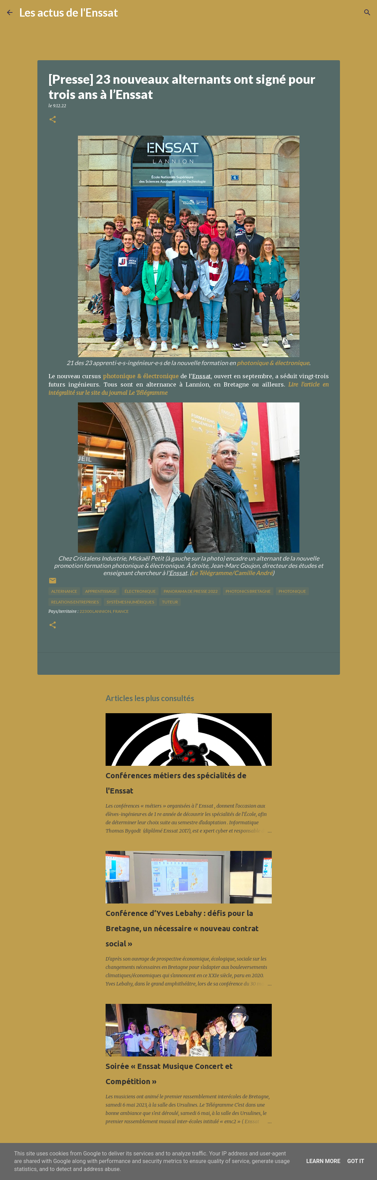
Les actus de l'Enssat (68, 12)
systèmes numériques (130, 602)
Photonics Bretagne (248, 591)
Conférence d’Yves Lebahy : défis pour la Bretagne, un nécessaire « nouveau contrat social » (182, 928)
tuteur (170, 602)
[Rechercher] (128, 12)
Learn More (323, 1161)
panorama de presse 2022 (191, 591)
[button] (52, 120)
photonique (292, 591)
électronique (140, 591)
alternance (64, 591)
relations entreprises (75, 602)
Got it (355, 1161)
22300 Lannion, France (104, 611)
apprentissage (101, 591)
